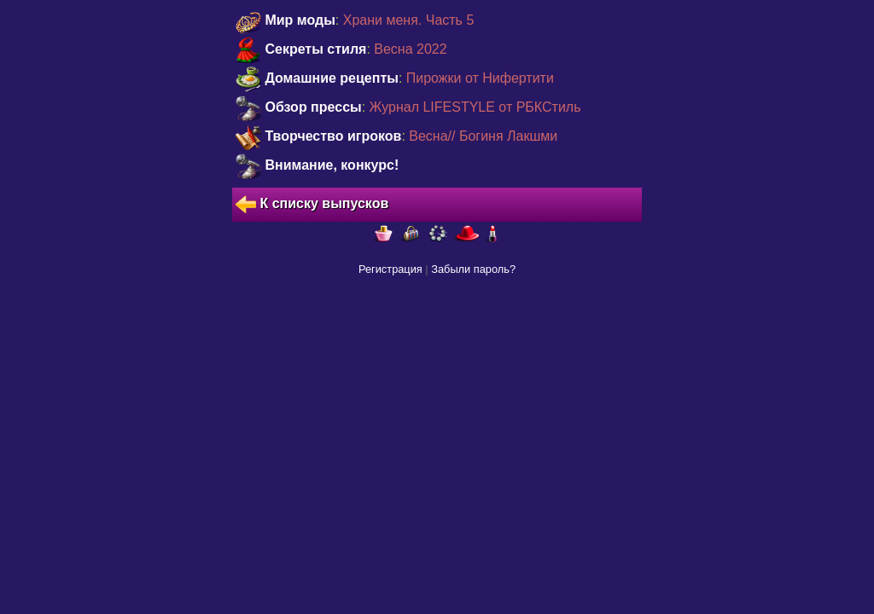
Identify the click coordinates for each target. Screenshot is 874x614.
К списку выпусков (312, 204)
